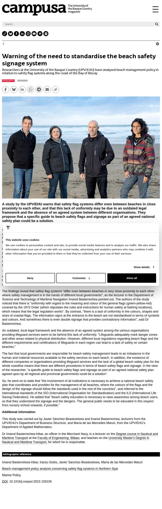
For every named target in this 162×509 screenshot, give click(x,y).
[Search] (78, 24)
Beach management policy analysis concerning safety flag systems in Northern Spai (60, 468)
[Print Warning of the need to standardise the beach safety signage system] (157, 43)
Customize (81, 278)
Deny (30, 278)
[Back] (3, 44)
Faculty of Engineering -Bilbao (58, 438)
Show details (142, 266)
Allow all (131, 278)
